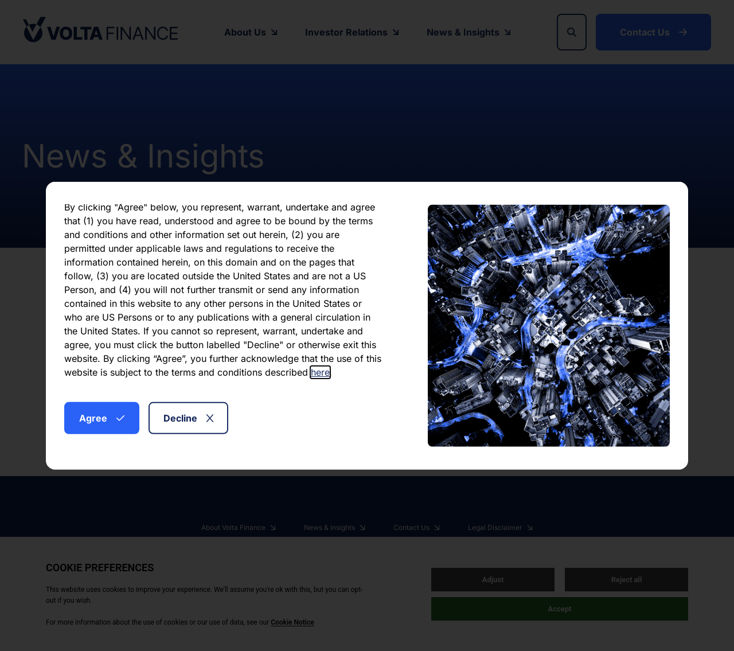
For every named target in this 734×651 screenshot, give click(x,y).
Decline (188, 417)
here (320, 371)
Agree (101, 417)
